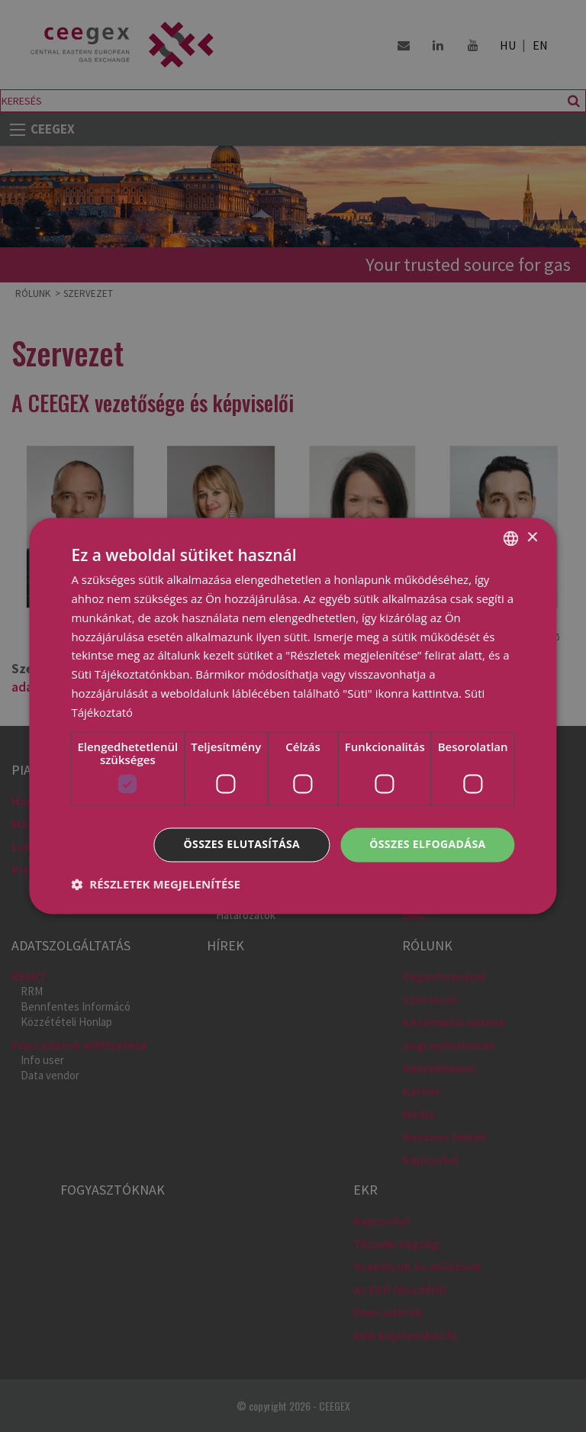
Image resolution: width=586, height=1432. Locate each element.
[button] (155, 885)
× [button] (532, 537)
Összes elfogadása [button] (427, 844)
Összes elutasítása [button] (242, 844)
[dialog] (293, 716)
